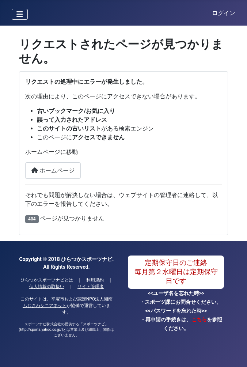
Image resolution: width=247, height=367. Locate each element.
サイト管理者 (90, 286)
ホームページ (53, 170)
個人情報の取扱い (46, 286)
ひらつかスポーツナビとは (46, 280)
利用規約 (95, 280)
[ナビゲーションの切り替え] (20, 14)
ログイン (223, 13)
